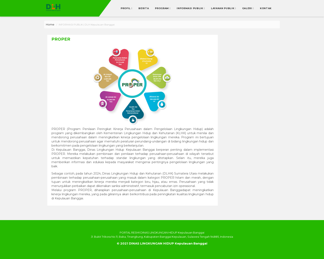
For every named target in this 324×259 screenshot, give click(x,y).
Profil (126, 8)
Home (50, 24)
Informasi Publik (190, 8)
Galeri (247, 8)
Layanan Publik (223, 8)
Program (162, 8)
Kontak (266, 8)
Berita (143, 8)
